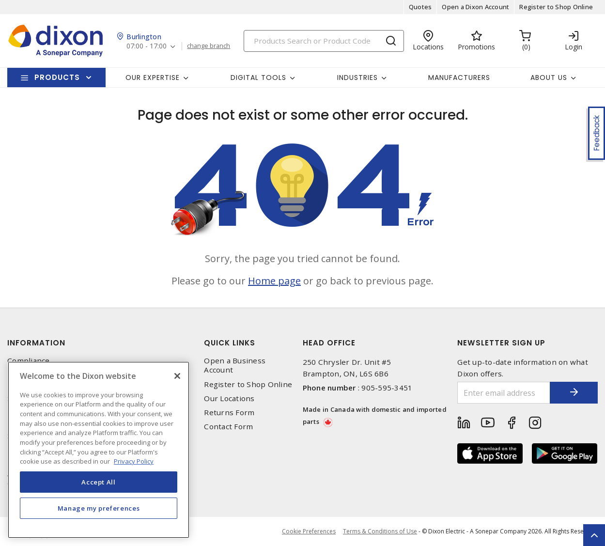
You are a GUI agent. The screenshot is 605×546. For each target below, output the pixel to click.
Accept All (98, 482)
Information (36, 343)
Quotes (420, 6)
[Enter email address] (503, 393)
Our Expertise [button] (152, 77)
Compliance (28, 360)
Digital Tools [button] (258, 77)
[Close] (177, 376)
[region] (98, 449)
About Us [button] (548, 77)
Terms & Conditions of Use (380, 531)
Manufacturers (459, 77)
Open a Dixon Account (475, 6)
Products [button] (57, 77)
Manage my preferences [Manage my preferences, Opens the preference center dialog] (99, 508)
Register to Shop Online (556, 6)
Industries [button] (357, 77)
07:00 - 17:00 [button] (146, 46)
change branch (208, 46)
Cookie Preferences (309, 531)
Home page (274, 280)
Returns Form (229, 412)
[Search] (324, 41)
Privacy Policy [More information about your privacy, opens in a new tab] (134, 461)
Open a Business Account (234, 365)
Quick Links (229, 343)
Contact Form (228, 426)
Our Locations (229, 398)
